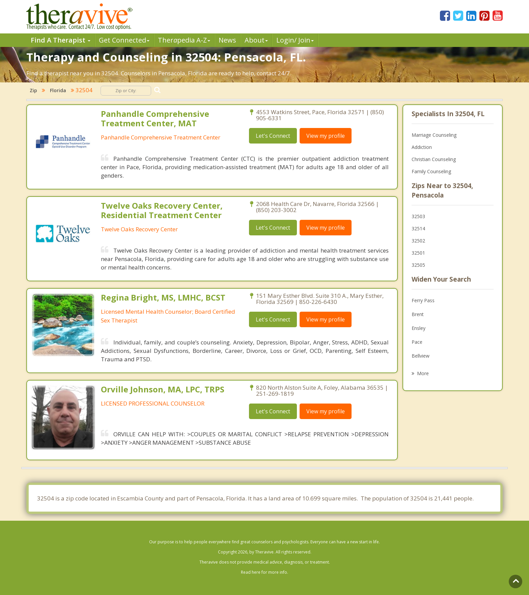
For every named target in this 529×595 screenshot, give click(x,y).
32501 (418, 253)
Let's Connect (273, 135)
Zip (33, 90)
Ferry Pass (423, 300)
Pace (417, 342)
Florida (58, 90)
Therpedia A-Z (184, 40)
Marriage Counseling (434, 135)
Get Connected (124, 40)
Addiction (422, 147)
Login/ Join (295, 40)
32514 (418, 228)
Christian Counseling (434, 159)
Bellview (420, 356)
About (256, 40)
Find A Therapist (60, 40)
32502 (418, 240)
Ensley (418, 328)
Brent (418, 314)
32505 (418, 265)
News (227, 40)
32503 (418, 216)
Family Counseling (431, 171)
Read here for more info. (264, 572)
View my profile (325, 135)
